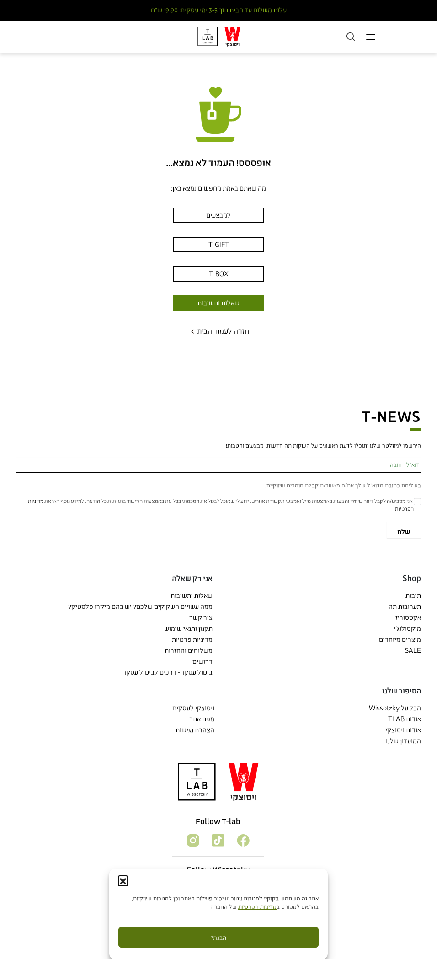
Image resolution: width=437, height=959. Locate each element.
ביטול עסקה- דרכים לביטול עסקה (167, 672)
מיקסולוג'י (407, 628)
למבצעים (218, 215)
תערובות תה (405, 606)
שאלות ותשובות (218, 302)
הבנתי (218, 937)
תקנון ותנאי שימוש (188, 628)
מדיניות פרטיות (192, 639)
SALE (413, 650)
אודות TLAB (404, 718)
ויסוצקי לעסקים (193, 707)
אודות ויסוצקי (403, 729)
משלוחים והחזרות (189, 650)
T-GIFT (218, 244)
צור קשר (201, 617)
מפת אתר (201, 718)
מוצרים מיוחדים (400, 639)
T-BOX (219, 273)
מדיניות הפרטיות (257, 906)
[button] (123, 880)
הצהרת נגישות (195, 729)
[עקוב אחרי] (242, 839)
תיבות (413, 595)
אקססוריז (408, 617)
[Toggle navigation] (371, 36)
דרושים (202, 661)
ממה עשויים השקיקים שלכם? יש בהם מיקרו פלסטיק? (140, 606)
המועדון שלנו (403, 740)
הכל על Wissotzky (395, 707)
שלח (403, 531)
